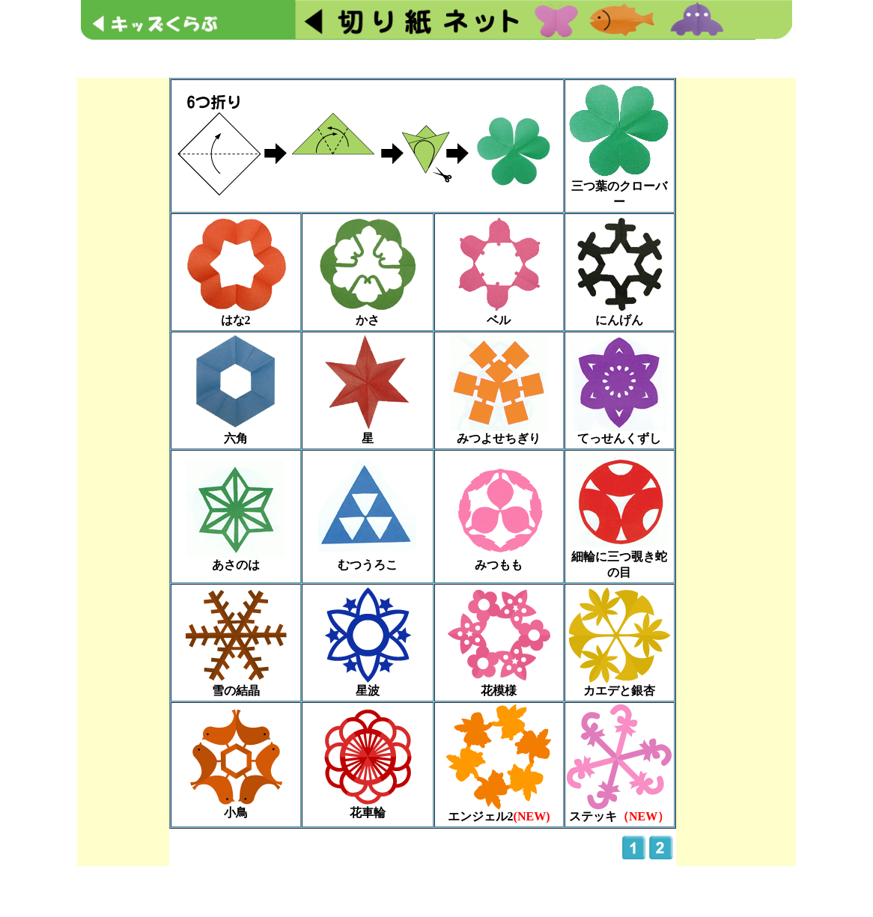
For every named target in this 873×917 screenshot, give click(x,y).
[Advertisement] (433, 57)
